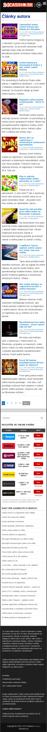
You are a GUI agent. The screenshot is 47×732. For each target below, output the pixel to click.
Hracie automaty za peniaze (13, 521)
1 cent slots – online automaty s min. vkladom (20, 565)
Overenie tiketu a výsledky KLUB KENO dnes (20, 609)
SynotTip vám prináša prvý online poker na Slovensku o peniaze (30, 211)
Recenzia (38, 439)
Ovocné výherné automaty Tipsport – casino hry (21, 587)
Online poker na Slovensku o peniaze (17, 613)
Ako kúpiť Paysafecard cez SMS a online (18, 539)
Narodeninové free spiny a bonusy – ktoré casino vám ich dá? (32, 324)
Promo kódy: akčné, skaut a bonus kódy (18, 552)
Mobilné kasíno (24, 76)
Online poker (33, 218)
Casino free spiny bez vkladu (13, 517)
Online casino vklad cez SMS (13, 530)
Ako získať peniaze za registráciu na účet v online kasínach (30, 286)
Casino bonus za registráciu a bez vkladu (18, 513)
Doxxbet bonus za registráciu (13, 583)
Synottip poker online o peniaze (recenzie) (18, 596)
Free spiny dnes (24, 35)
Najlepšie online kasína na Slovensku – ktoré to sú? (31, 102)
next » (26, 403)
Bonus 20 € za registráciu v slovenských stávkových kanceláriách (32, 141)
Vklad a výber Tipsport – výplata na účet (18, 600)
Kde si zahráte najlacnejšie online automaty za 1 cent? (29, 178)
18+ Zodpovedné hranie (12, 686)
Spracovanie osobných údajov (14, 682)
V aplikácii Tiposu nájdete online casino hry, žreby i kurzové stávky (30, 249)
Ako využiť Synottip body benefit (14, 574)
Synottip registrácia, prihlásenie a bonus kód (19, 604)
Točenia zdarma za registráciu (14, 535)
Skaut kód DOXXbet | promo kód (14, 548)
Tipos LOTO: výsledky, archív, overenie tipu (19, 591)
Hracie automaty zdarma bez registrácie (18, 526)
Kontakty (5, 675)
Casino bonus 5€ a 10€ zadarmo (15, 556)
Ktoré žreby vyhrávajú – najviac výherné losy (19, 578)
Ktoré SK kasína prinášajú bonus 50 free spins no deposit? (31, 362)
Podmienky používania (11, 679)
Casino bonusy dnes (36, 34)
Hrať (38, 435)
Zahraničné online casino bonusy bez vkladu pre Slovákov (29, 26)
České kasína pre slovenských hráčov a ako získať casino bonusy (30, 66)
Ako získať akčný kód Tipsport (14, 569)
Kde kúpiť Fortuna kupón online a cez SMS (19, 543)
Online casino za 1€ (10, 561)
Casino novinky (34, 109)
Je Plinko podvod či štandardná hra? (16, 618)
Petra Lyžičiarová (38, 32)
